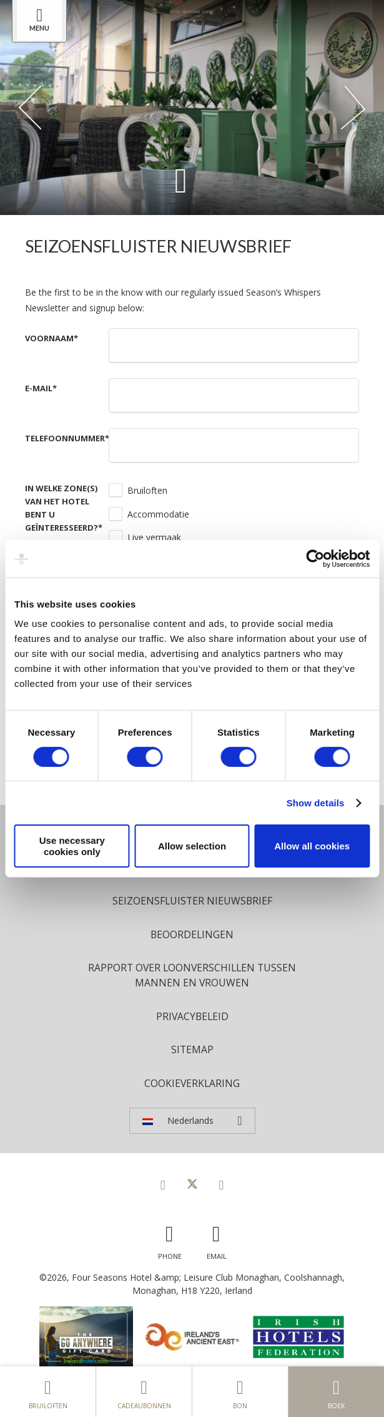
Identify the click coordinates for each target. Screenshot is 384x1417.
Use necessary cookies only (72, 845)
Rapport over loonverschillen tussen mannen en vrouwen (192, 975)
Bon (240, 1391)
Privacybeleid (192, 1016)
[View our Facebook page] (162, 1184)
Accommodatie (158, 514)
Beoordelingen (192, 934)
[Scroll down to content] (181, 179)
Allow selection (192, 846)
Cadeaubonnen (144, 1391)
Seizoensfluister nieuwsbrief (192, 901)
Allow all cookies (312, 846)
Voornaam (51, 338)
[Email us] (216, 1239)
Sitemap (192, 1049)
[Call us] (170, 1239)
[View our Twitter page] (192, 1184)
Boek (336, 1391)
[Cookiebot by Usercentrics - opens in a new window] (315, 558)
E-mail (41, 388)
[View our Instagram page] (221, 1184)
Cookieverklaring (192, 1083)
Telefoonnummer (67, 438)
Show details (316, 803)
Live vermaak (154, 537)
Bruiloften (147, 490)
